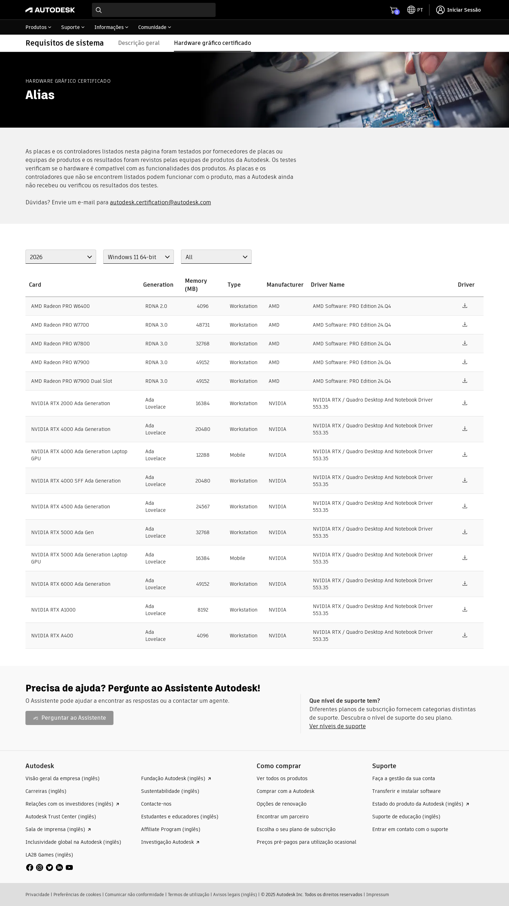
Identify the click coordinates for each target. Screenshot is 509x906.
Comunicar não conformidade (134, 895)
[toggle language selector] (415, 9)
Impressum (377, 895)
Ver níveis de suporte (337, 726)
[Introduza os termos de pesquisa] (154, 10)
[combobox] (154, 10)
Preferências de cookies (77, 895)
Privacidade (37, 895)
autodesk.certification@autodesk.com (160, 202)
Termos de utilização (188, 895)
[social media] (49, 867)
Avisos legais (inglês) (235, 895)
